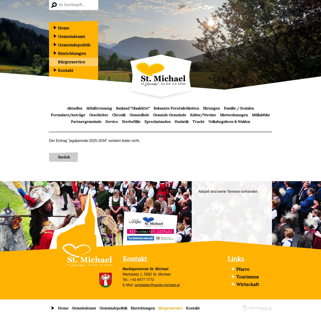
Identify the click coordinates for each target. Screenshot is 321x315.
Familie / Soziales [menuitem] (239, 108)
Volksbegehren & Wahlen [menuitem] (229, 121)
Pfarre (242, 269)
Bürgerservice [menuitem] (71, 61)
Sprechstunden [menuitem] (157, 121)
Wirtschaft (247, 284)
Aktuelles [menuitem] (74, 108)
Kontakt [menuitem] (65, 70)
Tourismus (247, 277)
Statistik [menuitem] (182, 121)
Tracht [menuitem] (198, 121)
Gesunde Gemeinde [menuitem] (169, 115)
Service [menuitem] (111, 121)
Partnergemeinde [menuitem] (86, 121)
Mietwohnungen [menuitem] (234, 115)
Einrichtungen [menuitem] (72, 53)
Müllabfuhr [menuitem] (261, 115)
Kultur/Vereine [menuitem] (203, 115)
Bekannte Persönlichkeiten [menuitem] (176, 108)
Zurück (64, 157)
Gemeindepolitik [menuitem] (74, 45)
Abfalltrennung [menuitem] (99, 108)
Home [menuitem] (63, 28)
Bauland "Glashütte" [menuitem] (133, 108)
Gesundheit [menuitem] (139, 115)
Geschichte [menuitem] (98, 115)
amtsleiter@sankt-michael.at (157, 285)
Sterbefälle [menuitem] (131, 121)
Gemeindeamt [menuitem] (71, 36)
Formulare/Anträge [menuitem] (68, 115)
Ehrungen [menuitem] (211, 108)
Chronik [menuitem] (119, 115)
